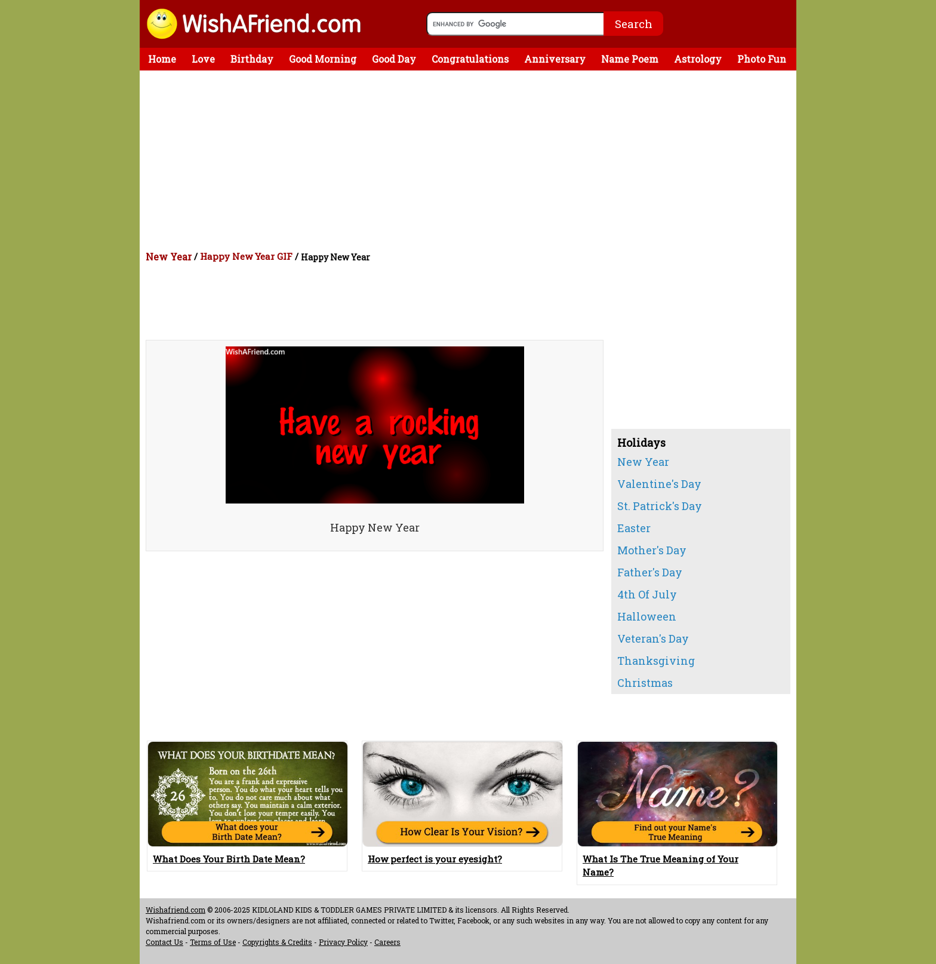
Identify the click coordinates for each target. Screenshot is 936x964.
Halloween (646, 616)
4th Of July (647, 594)
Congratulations (470, 59)
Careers (387, 942)
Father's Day (649, 572)
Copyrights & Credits (277, 942)
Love (203, 59)
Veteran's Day (653, 638)
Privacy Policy (343, 942)
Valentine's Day (659, 484)
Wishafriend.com (175, 909)
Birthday (251, 59)
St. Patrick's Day (659, 506)
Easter (634, 528)
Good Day (394, 59)
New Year (169, 256)
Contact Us (164, 942)
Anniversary (555, 59)
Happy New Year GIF (246, 256)
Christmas (645, 683)
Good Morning (322, 59)
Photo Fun (761, 59)
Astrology (698, 59)
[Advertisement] (471, 160)
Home (162, 59)
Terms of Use (213, 942)
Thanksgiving (656, 660)
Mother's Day (651, 550)
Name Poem (629, 59)
